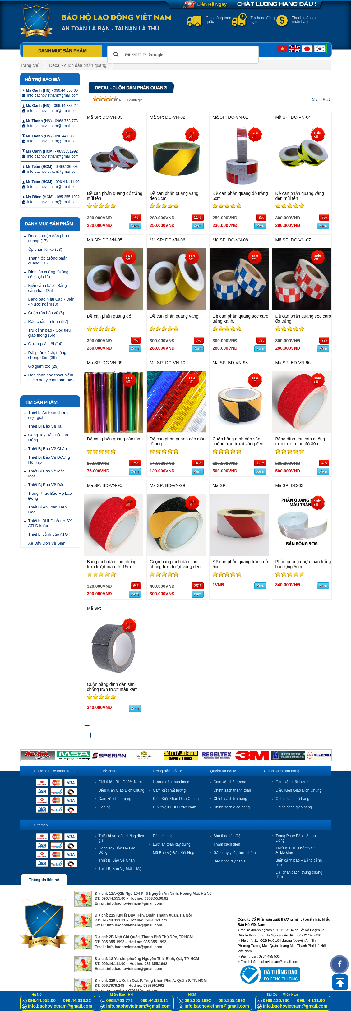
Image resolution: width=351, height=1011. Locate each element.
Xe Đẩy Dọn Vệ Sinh (47, 543)
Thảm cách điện (227, 844)
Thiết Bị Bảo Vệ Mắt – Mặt (47, 473)
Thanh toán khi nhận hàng (304, 20)
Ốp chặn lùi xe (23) (45, 249)
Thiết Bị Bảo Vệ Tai (45, 426)
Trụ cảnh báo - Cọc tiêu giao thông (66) (49, 333)
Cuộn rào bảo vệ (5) (46, 312)
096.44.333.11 (154, 1000)
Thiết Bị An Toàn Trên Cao (47, 509)
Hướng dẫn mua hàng (171, 782)
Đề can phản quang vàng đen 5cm (174, 196)
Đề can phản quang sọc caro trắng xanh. (241, 319)
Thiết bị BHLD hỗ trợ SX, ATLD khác (50, 523)
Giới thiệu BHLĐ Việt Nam (120, 782)
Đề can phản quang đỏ (109, 316)
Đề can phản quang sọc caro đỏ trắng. (303, 319)
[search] (182, 54)
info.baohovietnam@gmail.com (60, 1006)
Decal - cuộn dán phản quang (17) (48, 238)
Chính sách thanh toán (232, 790)
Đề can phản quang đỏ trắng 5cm (240, 196)
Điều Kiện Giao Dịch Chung (122, 790)
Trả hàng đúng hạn (263, 20)
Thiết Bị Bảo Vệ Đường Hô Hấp (49, 460)
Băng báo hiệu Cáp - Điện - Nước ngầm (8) (51, 301)
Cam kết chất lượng (115, 799)
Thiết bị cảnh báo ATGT (49, 534)
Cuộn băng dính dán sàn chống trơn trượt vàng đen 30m (238, 443)
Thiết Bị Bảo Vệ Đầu (46, 484)
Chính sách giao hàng (232, 807)
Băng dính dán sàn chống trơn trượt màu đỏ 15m (112, 564)
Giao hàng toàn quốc (218, 20)
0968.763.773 (119, 1000)
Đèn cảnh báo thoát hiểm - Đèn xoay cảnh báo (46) (51, 377)
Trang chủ (30, 65)
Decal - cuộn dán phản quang (77, 65)
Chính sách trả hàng (230, 799)
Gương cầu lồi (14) (45, 344)
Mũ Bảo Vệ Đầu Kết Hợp (173, 853)
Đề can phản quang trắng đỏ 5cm (240, 564)
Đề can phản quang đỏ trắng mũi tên (114, 196)
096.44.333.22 (77, 1000)
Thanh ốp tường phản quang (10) (48, 260)
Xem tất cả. (321, 100)
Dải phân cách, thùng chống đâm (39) (47, 355)
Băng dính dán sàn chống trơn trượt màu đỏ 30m (300, 441)
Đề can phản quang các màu (115, 438)
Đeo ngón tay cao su (231, 861)
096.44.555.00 (42, 1000)
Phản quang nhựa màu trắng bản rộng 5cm (303, 564)
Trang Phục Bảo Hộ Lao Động (50, 496)
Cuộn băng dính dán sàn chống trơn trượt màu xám (112, 687)
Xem (135, 226)
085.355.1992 (198, 1000)
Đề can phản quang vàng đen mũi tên (299, 196)
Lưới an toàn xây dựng (172, 844)
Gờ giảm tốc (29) (43, 366)
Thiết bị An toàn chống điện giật (48, 415)
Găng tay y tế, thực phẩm (235, 853)
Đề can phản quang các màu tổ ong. (178, 441)
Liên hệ (105, 807)
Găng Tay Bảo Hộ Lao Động (48, 437)
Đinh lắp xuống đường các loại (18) (48, 274)
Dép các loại (163, 836)
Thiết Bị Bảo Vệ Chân (47, 448)
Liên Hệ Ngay (212, 4)
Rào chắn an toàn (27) (48, 321)
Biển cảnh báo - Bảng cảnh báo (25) (47, 288)
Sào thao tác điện (228, 836)
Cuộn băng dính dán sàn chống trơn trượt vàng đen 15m (175, 566)
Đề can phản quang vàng (174, 316)
